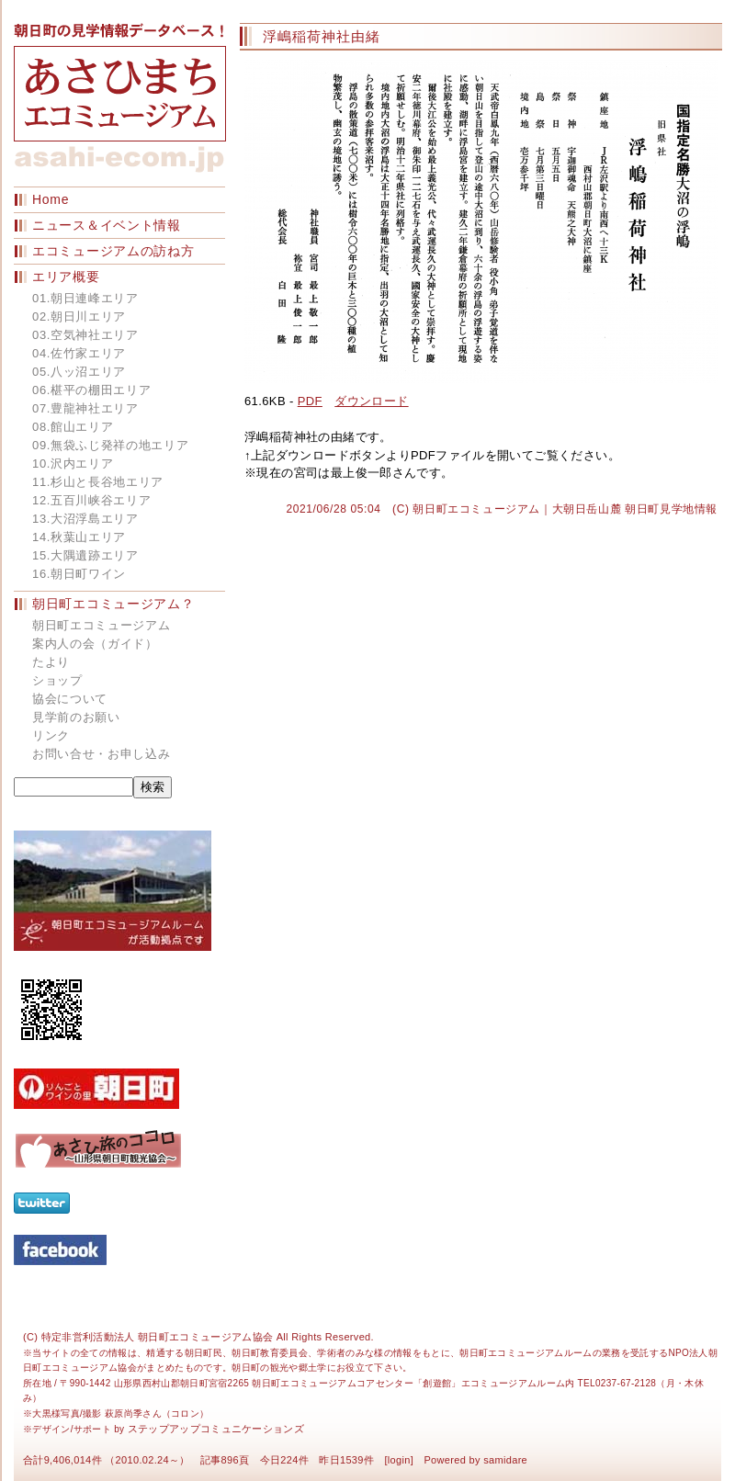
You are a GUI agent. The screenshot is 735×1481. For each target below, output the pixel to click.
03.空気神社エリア (85, 335)
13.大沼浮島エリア (85, 519)
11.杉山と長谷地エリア (98, 482)
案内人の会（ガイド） (95, 643)
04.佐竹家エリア (79, 353)
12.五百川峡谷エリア (91, 500)
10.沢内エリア (72, 463)
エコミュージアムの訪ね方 (113, 250)
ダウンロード (371, 401)
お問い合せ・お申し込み (101, 754)
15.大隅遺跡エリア (85, 555)
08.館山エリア (72, 427)
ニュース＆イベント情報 (106, 225)
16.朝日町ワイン (79, 574)
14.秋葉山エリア (79, 537)
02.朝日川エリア (79, 316)
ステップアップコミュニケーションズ (216, 1428)
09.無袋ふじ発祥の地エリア (110, 445)
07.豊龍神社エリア (85, 408)
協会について (69, 699)
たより (51, 662)
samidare (505, 1459)
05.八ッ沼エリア (79, 372)
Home (50, 199)
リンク (51, 735)
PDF (310, 401)
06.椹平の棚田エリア (91, 390)
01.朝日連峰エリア (85, 298)
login (399, 1459)
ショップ (57, 680)
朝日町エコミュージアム (101, 625)
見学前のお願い (76, 717)
